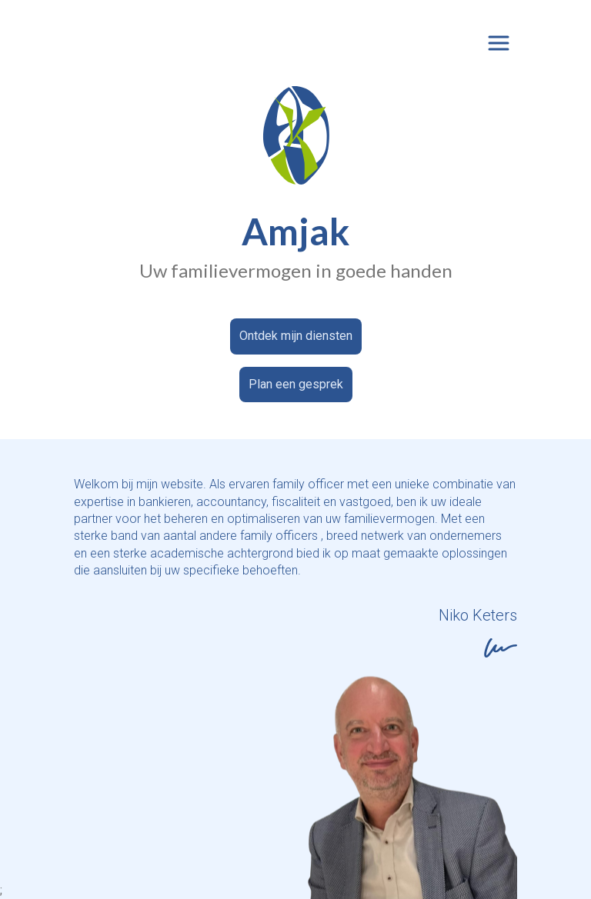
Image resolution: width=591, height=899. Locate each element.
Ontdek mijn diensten (295, 335)
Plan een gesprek (296, 384)
